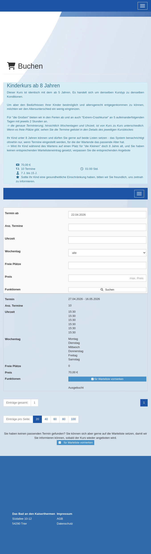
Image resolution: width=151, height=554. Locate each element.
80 (63, 419)
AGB (60, 518)
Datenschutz (65, 523)
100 (73, 419)
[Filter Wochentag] (107, 252)
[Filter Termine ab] (107, 214)
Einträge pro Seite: (18, 419)
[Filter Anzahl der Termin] (107, 227)
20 (37, 419)
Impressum (64, 513)
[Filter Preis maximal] (107, 278)
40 (46, 419)
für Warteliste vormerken (107, 379)
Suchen (107, 289)
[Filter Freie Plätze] (107, 265)
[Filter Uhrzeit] (107, 240)
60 (55, 419)
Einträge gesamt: (17, 402)
